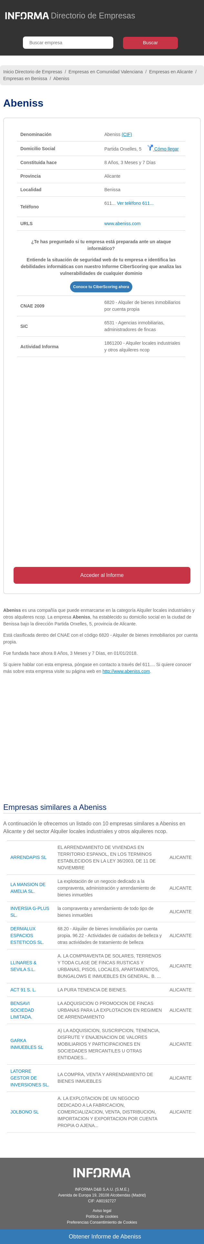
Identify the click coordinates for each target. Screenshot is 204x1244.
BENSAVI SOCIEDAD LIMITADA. (22, 1010)
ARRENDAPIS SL (28, 857)
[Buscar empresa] (68, 43)
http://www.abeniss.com (126, 671)
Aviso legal (102, 1210)
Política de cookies (102, 1216)
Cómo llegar (162, 149)
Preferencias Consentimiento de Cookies (102, 1222)
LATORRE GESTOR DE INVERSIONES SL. (29, 1078)
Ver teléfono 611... (135, 203)
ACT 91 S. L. (23, 989)
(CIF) (127, 134)
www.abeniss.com (122, 223)
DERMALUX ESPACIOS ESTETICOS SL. (27, 935)
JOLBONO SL (24, 1111)
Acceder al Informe (102, 575)
